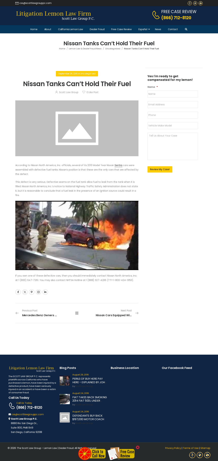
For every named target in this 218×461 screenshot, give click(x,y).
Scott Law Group (68, 92)
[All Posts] (77, 313)
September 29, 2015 (67, 73)
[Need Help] (33, 3)
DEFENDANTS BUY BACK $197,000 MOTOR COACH (88, 417)
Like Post (92, 92)
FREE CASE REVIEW (178, 11)
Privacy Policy (173, 448)
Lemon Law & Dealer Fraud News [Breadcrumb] (85, 48)
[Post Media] (77, 128)
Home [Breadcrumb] (62, 48)
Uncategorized (87, 73)
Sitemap (205, 448)
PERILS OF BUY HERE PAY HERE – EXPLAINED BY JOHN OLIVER (89, 382)
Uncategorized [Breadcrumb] (112, 48)
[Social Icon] (18, 292)
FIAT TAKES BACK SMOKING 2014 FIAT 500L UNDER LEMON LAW (89, 400)
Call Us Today (24, 403)
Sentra (118, 165)
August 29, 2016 (80, 374)
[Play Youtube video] (77, 235)
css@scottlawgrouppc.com (28, 414)
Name (152, 86)
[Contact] (156, 14)
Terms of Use (190, 448)
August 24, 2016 (80, 393)
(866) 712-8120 (176, 18)
